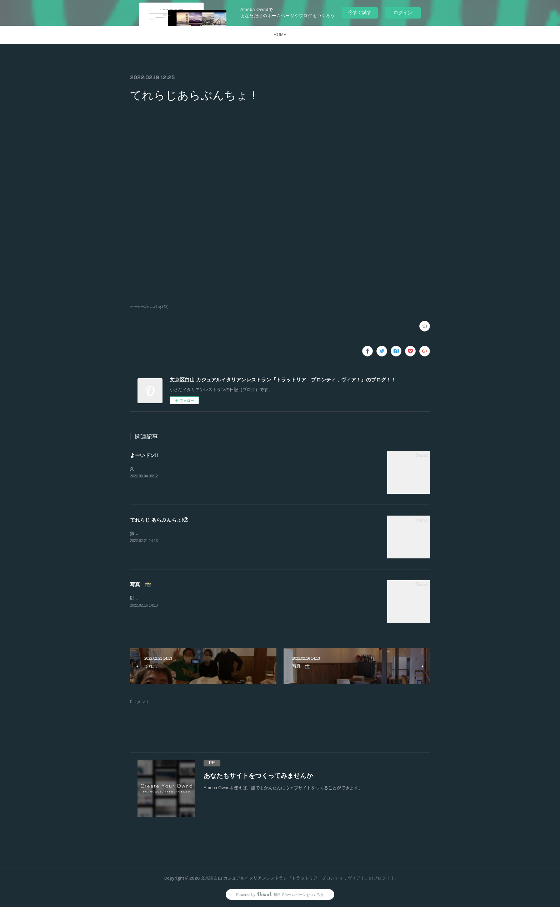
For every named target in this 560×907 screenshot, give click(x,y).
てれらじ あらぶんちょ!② (159, 520)
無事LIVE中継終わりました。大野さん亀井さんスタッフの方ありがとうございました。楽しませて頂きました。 (237, 533)
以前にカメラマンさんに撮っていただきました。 (177, 598)
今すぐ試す (359, 12)
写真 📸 (140, 584)
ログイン (403, 12)
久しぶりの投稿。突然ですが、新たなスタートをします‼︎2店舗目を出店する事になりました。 (220, 468)
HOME (280, 34)
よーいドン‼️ (144, 455)
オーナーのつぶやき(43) (149, 307)
